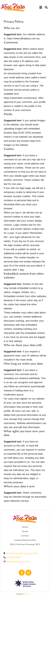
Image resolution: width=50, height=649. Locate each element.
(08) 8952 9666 (14, 557)
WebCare (27, 594)
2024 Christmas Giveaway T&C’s (25, 544)
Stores (25, 531)
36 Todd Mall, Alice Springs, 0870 (21, 553)
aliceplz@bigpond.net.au (19, 561)
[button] (40, 7)
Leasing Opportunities (25, 540)
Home (25, 527)
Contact (25, 536)
